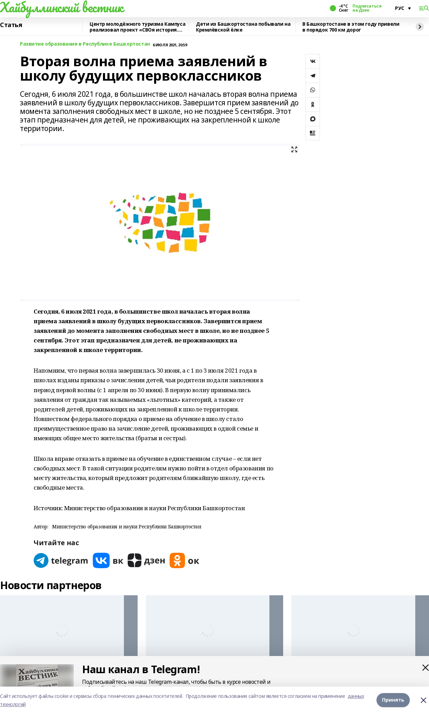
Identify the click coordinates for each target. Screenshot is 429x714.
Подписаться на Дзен (366, 8)
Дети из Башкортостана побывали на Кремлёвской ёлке (243, 27)
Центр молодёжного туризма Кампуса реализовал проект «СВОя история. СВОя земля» (137, 27)
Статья (11, 25)
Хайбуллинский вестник (61, 7)
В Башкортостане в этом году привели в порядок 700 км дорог (350, 27)
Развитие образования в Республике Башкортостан (85, 44)
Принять (393, 700)
